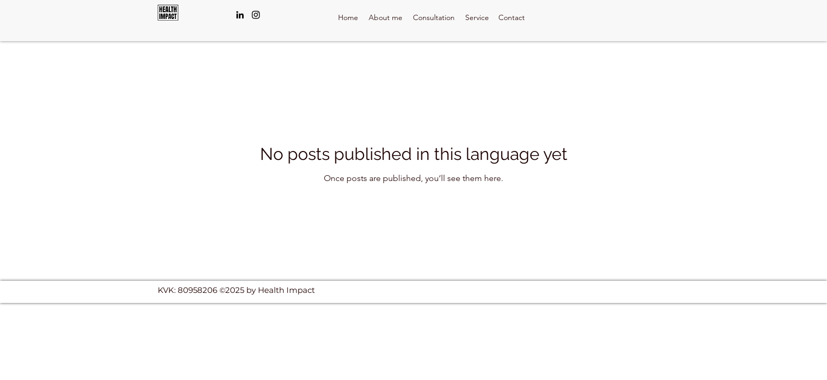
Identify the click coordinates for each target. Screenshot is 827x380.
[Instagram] (256, 15)
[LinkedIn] (240, 15)
